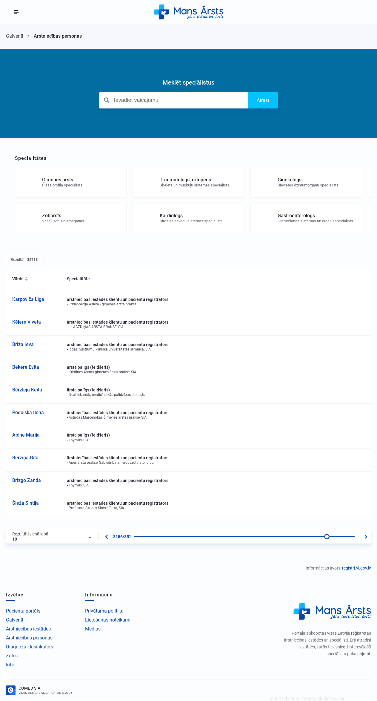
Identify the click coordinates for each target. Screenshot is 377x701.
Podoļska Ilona (28, 412)
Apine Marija (26, 435)
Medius (93, 629)
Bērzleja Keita (27, 390)
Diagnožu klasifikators (29, 647)
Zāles (12, 656)
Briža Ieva (23, 344)
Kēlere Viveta (26, 322)
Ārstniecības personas (29, 638)
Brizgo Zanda (26, 480)
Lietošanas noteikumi (107, 620)
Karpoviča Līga (28, 299)
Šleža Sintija (25, 503)
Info (10, 665)
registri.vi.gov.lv (356, 568)
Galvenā (14, 620)
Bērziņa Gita (25, 457)
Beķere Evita (25, 367)
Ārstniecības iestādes (28, 629)
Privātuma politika (104, 611)
